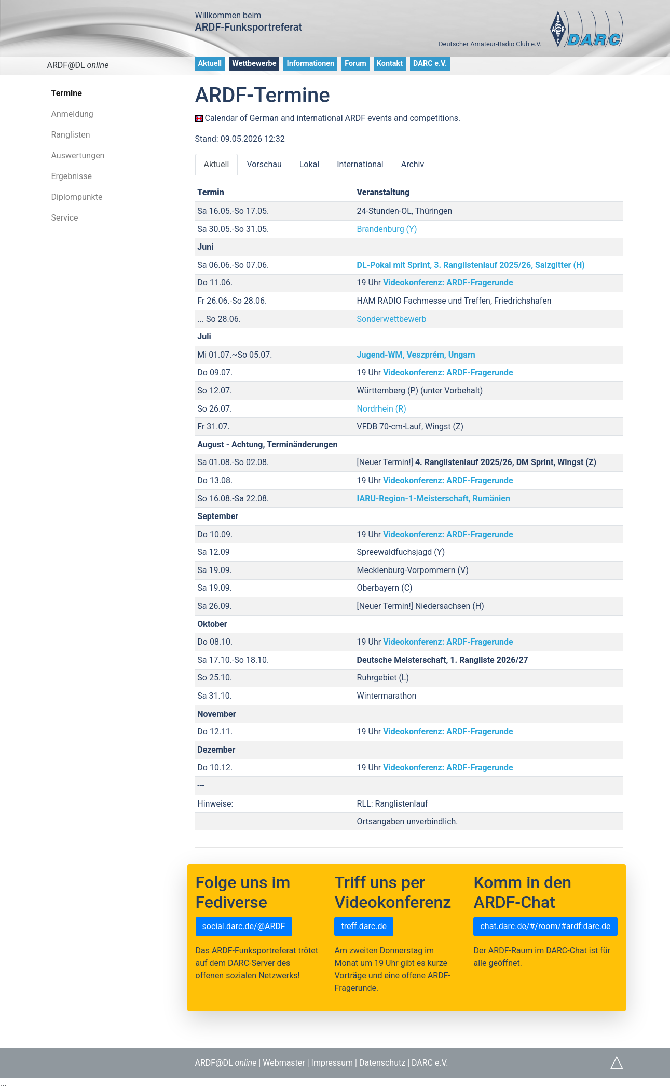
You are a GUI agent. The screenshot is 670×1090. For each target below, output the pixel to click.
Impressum (332, 1063)
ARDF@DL (78, 65)
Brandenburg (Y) (387, 229)
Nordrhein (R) (381, 409)
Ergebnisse (71, 176)
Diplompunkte (77, 197)
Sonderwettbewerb (392, 319)
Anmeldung (72, 114)
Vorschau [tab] (264, 164)
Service (64, 218)
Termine (66, 93)
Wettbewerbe (254, 63)
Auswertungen (78, 155)
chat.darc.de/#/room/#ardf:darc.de (545, 926)
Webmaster (284, 1063)
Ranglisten (70, 135)
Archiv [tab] (413, 164)
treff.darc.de (363, 926)
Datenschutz (382, 1063)
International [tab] (360, 164)
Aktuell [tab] (216, 164)
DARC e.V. (430, 63)
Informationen (310, 63)
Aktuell (210, 63)
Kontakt (390, 63)
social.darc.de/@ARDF (243, 926)
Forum (355, 63)
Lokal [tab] (309, 164)
